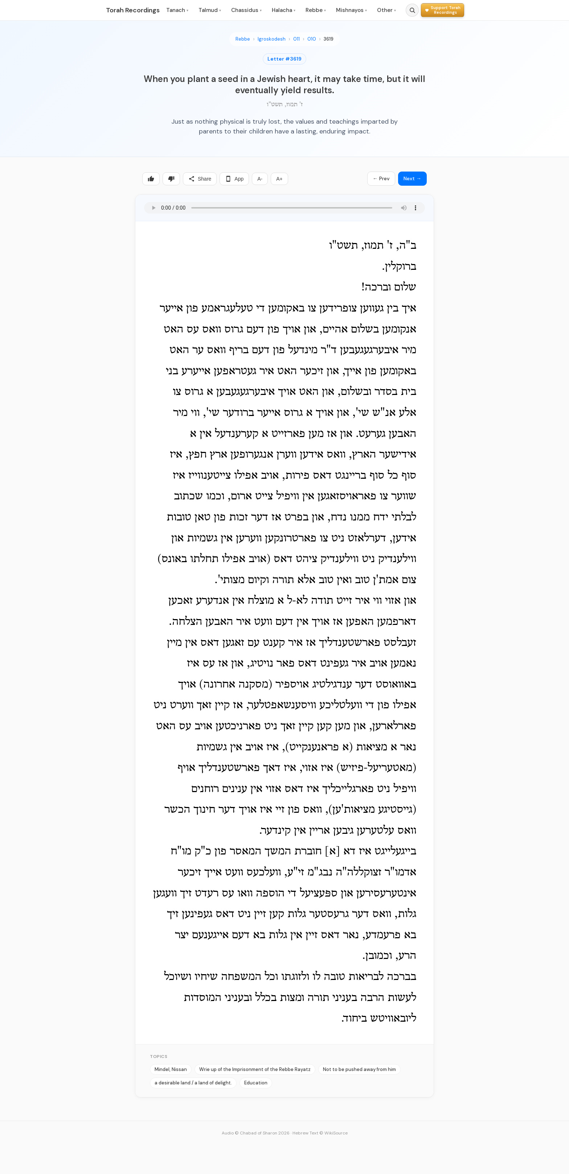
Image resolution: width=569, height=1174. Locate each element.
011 (296, 39)
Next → (412, 178)
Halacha (283, 10)
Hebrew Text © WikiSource (320, 1133)
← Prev (381, 178)
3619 (328, 39)
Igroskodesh (272, 39)
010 (311, 39)
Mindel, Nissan (171, 1069)
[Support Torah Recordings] (442, 10)
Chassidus (246, 10)
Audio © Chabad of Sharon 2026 (256, 1133)
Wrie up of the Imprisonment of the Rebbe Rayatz (255, 1069)
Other (386, 10)
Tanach (177, 10)
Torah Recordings (133, 10)
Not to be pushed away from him (359, 1069)
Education (255, 1083)
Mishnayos (351, 10)
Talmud (209, 10)
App (234, 179)
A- (259, 179)
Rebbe (316, 10)
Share (199, 179)
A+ (279, 179)
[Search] (412, 10)
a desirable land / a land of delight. (193, 1083)
